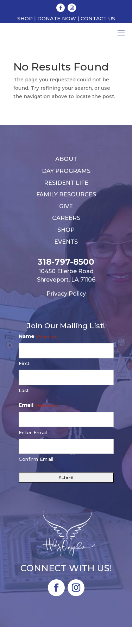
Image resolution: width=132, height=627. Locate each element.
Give (66, 206)
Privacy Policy (66, 293)
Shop (25, 18)
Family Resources (66, 194)
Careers (66, 218)
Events (66, 241)
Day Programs (66, 171)
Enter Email (33, 433)
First (24, 363)
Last (24, 390)
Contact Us (98, 18)
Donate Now (56, 18)
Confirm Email (36, 459)
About (66, 159)
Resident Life (66, 183)
